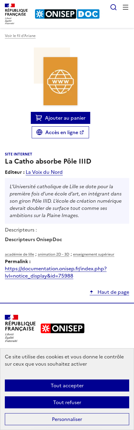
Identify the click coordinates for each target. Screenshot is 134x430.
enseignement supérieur (93, 254)
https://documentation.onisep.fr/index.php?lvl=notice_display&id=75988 (56, 272)
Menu (126, 7)
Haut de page (112, 292)
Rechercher (113, 7)
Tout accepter (67, 385)
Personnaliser (67, 419)
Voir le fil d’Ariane (20, 35)
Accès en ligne (61, 132)
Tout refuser (67, 402)
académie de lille (19, 254)
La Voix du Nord (44, 172)
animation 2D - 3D (53, 254)
